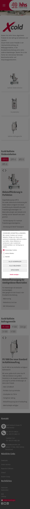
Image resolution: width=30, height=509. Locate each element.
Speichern (15, 270)
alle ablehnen (15, 265)
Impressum (11, 277)
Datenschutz (18, 277)
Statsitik (6, 257)
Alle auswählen (15, 261)
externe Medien (8, 253)
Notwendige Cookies (10, 250)
